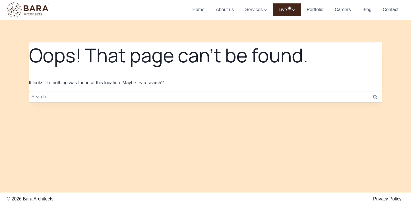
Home (198, 9)
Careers (343, 9)
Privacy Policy (387, 198)
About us (225, 9)
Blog (366, 9)
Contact (390, 9)
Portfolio (315, 9)
